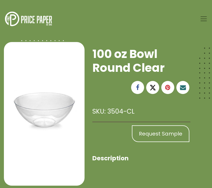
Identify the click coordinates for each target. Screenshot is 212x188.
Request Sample (160, 133)
